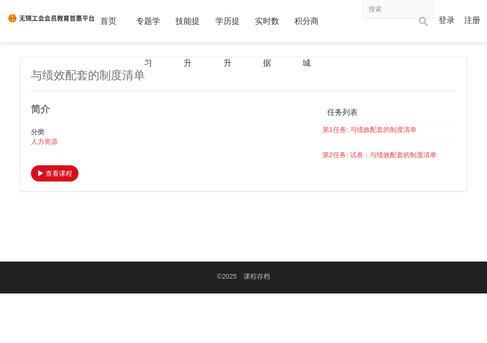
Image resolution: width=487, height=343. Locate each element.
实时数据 (267, 42)
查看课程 (54, 173)
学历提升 (227, 42)
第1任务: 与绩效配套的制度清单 (369, 129)
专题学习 (148, 42)
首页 (108, 21)
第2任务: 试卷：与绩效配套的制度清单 (379, 155)
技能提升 (187, 42)
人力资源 (44, 141)
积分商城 (306, 42)
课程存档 (257, 276)
